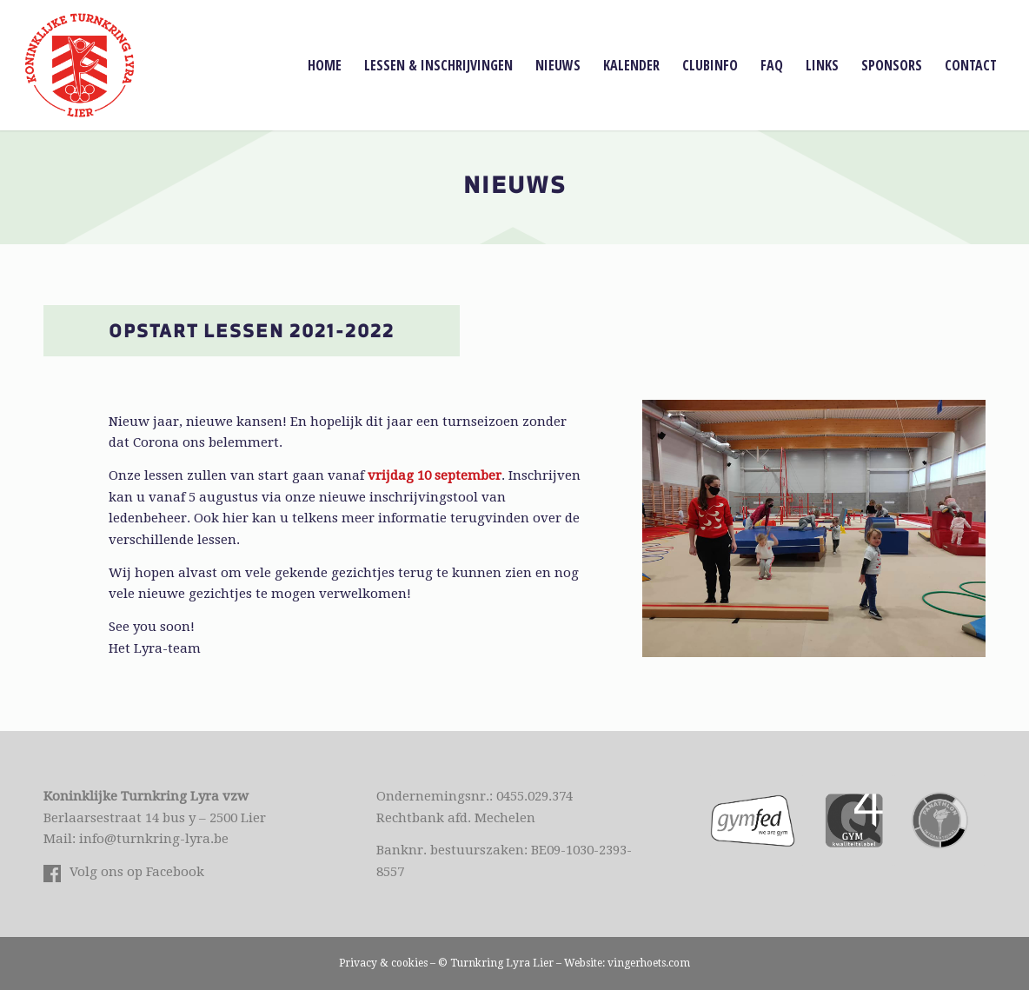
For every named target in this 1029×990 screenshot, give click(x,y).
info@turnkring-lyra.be (154, 839)
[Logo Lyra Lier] (79, 65)
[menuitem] (324, 65)
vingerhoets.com (648, 963)
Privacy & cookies (383, 963)
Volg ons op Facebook (137, 872)
